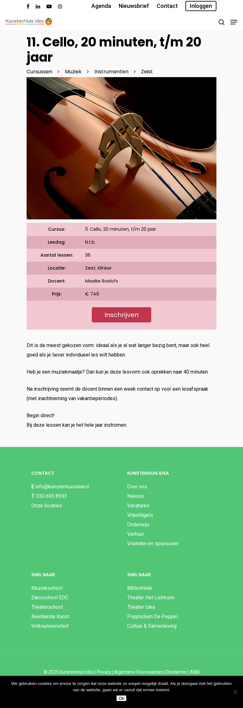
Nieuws (135, 496)
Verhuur (135, 534)
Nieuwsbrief (134, 6)
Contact (167, 6)
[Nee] (235, 692)
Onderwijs (138, 525)
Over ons (137, 487)
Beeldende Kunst (50, 616)
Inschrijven (121, 314)
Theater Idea (141, 607)
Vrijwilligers (140, 515)
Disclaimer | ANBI (183, 671)
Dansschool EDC (49, 598)
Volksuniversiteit (50, 626)
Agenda (101, 6)
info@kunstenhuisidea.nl (62, 487)
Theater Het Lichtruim (151, 598)
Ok (121, 698)
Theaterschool (47, 607)
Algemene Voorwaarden (138, 671)
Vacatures (138, 506)
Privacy (104, 671)
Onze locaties (46, 506)
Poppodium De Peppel (152, 616)
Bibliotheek (139, 588)
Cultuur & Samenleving (152, 626)
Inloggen (201, 6)
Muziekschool (47, 588)
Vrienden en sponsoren (152, 543)
